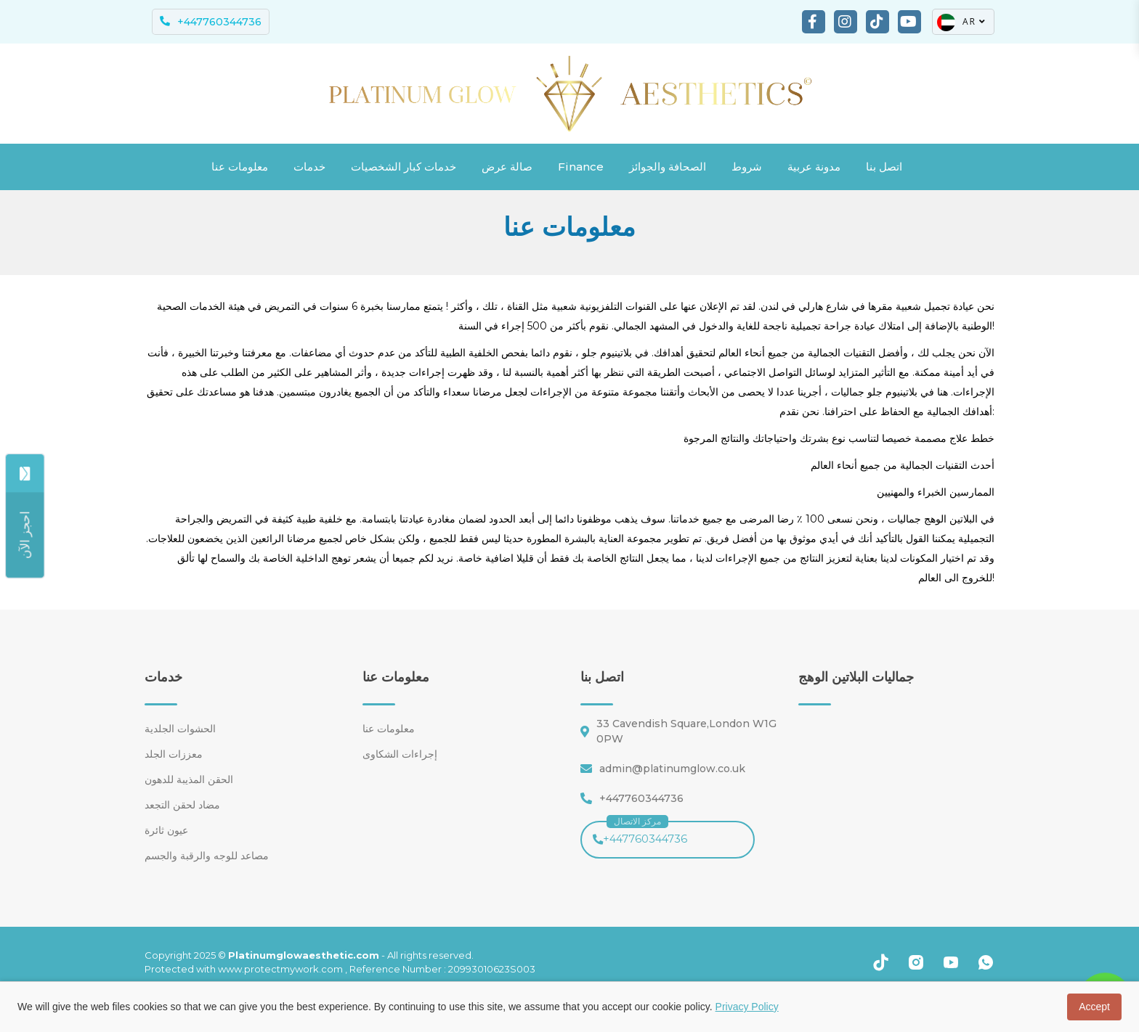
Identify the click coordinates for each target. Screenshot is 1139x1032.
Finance (581, 166)
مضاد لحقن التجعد (182, 804)
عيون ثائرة (166, 830)
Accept (1094, 1006)
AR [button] (961, 22)
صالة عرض (507, 166)
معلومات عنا (239, 166)
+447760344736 (640, 833)
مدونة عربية (813, 166)
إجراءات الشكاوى (399, 754)
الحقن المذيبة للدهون (189, 779)
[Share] (25, 535)
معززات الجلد (174, 754)
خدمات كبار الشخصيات (403, 166)
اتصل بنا (884, 166)
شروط (746, 166)
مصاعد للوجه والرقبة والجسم (207, 855)
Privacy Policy (747, 1006)
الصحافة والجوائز (667, 166)
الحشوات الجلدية (180, 728)
